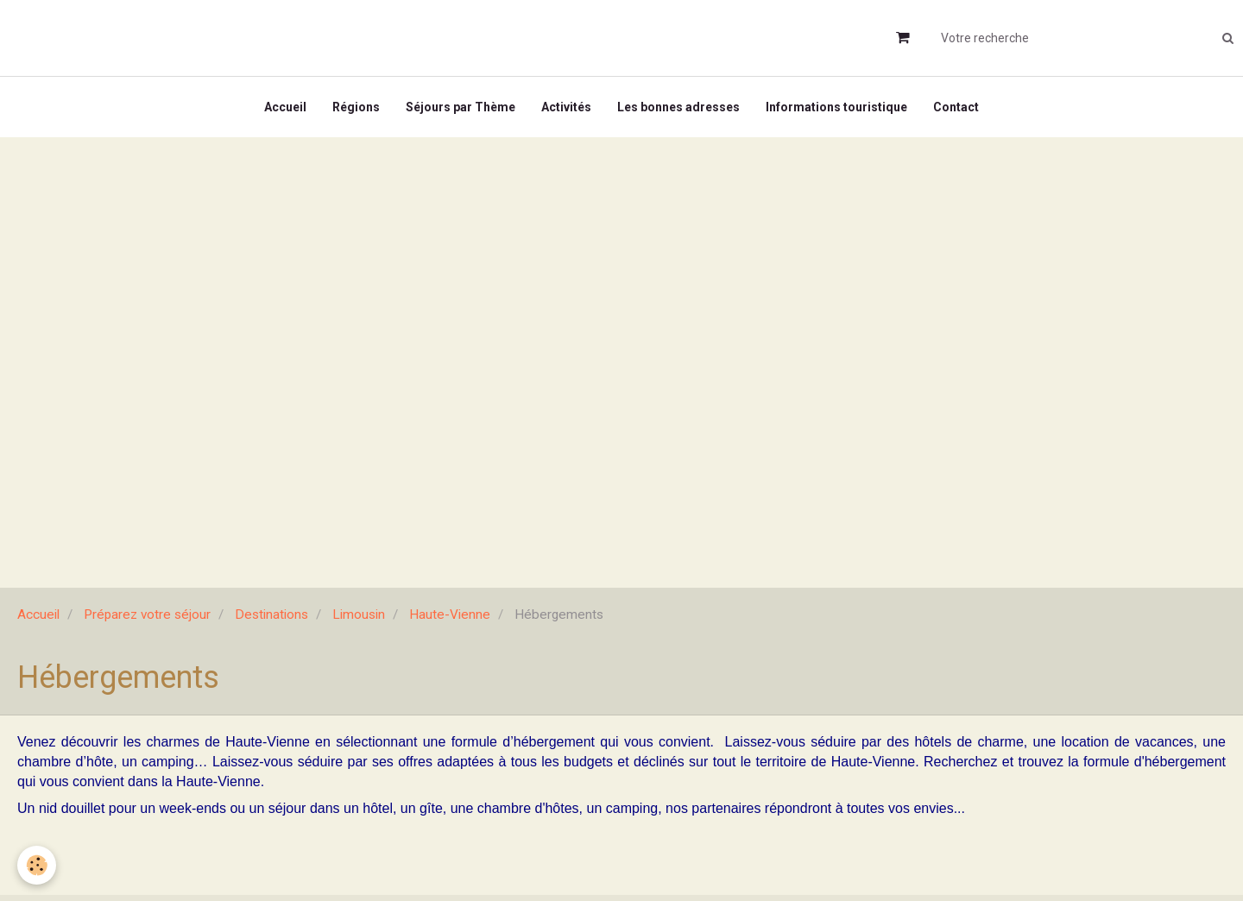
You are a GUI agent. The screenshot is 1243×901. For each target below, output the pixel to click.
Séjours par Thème (460, 107)
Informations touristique (836, 107)
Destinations (271, 614)
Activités (566, 107)
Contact (956, 107)
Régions (356, 107)
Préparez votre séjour (147, 614)
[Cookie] (36, 865)
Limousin (358, 614)
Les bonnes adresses (678, 107)
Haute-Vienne (449, 614)
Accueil (285, 107)
